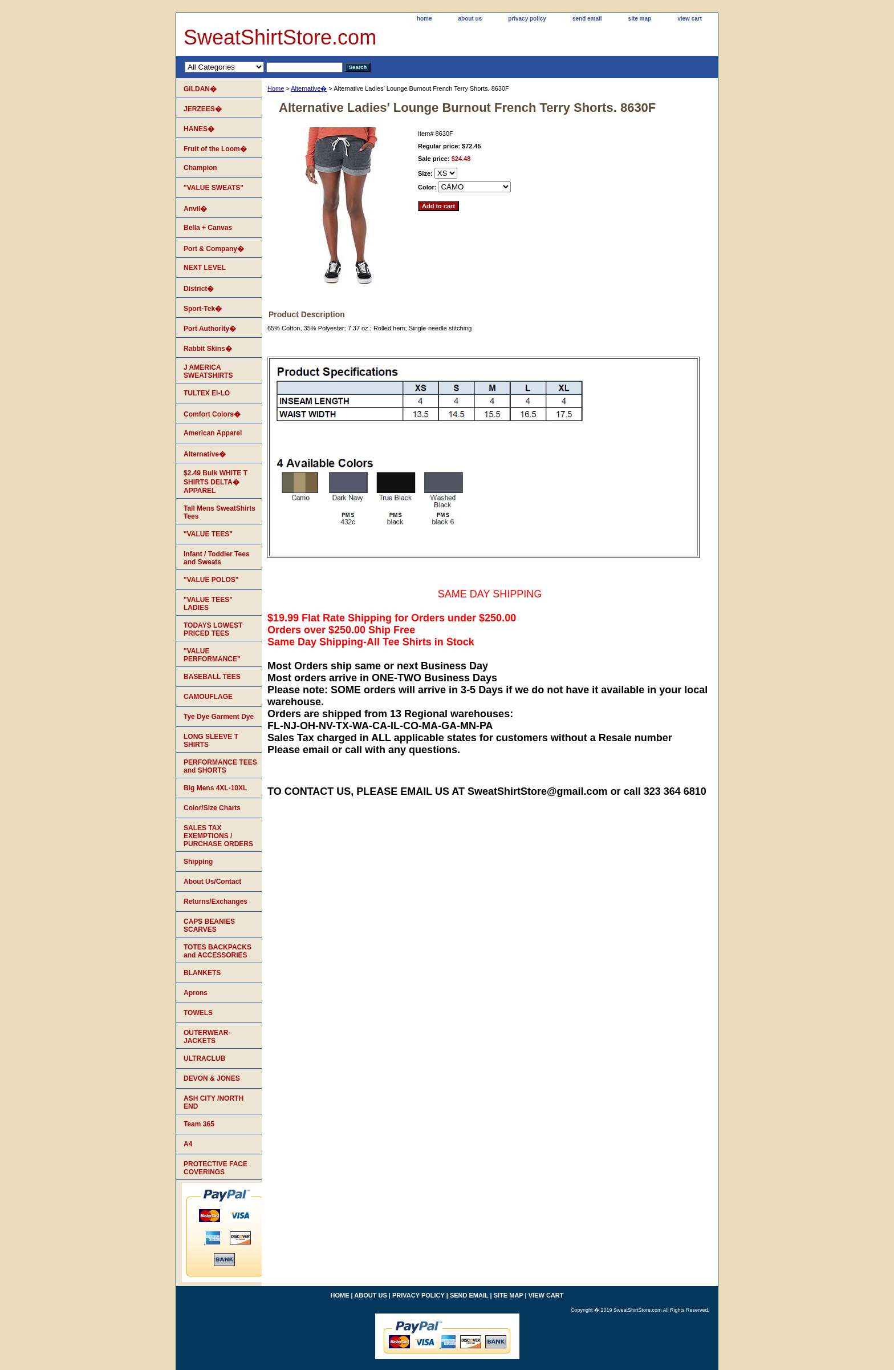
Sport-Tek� (203, 309)
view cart (689, 18)
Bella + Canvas (208, 228)
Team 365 (199, 1124)
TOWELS (198, 1013)
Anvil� (195, 209)
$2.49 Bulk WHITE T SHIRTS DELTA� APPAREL (215, 482)
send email (587, 18)
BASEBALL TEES (212, 677)
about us (470, 18)
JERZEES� (203, 109)
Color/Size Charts (212, 808)
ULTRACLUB (204, 1058)
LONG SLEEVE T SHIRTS (211, 741)
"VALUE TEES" (208, 534)
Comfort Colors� (212, 414)
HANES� (199, 129)
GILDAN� (200, 89)
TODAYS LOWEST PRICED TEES (213, 629)
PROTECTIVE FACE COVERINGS (215, 1168)
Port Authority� (210, 329)
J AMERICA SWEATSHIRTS (208, 371)
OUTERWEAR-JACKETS (207, 1037)
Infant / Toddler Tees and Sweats (217, 558)
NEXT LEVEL (205, 268)
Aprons (196, 993)
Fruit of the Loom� (215, 149)
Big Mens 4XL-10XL (215, 788)
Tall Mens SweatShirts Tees (219, 512)
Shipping (198, 862)
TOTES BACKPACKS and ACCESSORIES (217, 951)
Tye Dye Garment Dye (219, 717)
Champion (200, 168)
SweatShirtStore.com (280, 37)
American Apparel (213, 433)
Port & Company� (214, 249)
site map (640, 18)
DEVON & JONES (212, 1078)
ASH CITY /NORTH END (213, 1102)
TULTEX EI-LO (207, 393)
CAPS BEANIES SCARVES (209, 925)
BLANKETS (202, 973)
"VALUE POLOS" (211, 580)
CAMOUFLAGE (208, 697)
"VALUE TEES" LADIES (208, 604)
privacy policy (527, 18)
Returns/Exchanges (215, 902)
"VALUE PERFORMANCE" (212, 655)
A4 (188, 1144)
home (424, 18)
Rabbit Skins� (208, 349)
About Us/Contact (212, 882)
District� (199, 289)
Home (275, 88)
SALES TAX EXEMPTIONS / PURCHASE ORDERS (218, 836)
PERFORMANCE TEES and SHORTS (220, 766)
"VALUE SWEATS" (213, 188)
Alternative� (309, 88)
